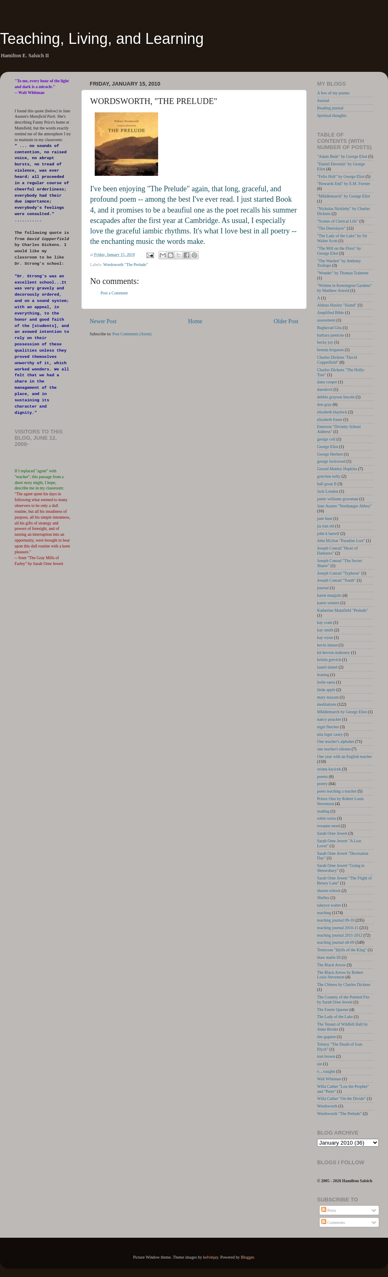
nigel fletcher (328, 727)
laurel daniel (327, 667)
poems (322, 776)
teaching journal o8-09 (335, 942)
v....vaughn (326, 1071)
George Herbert (330, 454)
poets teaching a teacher (337, 791)
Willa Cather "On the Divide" (341, 1098)
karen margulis (329, 595)
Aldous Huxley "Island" (337, 305)
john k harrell (328, 533)
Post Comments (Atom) (131, 334)
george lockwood (331, 461)
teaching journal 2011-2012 (340, 935)
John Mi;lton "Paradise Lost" (341, 540)
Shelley (323, 897)
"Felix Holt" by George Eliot (341, 176)
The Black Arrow (331, 965)
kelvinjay (210, 1257)
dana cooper (327, 382)
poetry (322, 783)
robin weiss (326, 818)
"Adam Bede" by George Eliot (342, 156)
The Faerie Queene (332, 1009)
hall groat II (327, 483)
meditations (326, 704)
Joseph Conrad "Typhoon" (338, 573)
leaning (323, 674)
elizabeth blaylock (332, 412)
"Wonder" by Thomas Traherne (342, 273)
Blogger (247, 1257)
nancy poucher (329, 719)
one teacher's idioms (333, 749)
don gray (324, 404)
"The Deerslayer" (331, 228)
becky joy (325, 342)
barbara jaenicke (330, 335)
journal (323, 587)
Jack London (327, 491)
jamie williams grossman (337, 499)
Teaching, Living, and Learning (102, 38)
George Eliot (327, 446)
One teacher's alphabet (335, 741)
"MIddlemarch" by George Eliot (343, 196)
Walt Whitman (329, 1079)
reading (323, 811)
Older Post (286, 321)
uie (319, 1064)
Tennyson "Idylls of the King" (342, 950)
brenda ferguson (330, 349)
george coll (326, 439)
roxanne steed (328, 825)
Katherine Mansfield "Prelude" (342, 610)
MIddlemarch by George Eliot (342, 711)
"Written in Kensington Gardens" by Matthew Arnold (344, 288)
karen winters (328, 602)
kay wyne (325, 637)
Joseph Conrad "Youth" (336, 580)
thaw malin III (329, 957)
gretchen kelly (328, 476)
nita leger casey (330, 734)
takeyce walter (329, 905)
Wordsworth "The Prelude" (125, 264)
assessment (326, 320)
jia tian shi (325, 526)
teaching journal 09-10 (335, 920)
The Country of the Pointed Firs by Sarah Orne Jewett (343, 999)
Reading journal (330, 108)
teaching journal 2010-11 (337, 927)
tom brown (326, 1056)
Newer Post (103, 321)
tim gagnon (326, 1036)
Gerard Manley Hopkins (337, 468)
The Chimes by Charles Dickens (343, 984)
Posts (328, 1210)
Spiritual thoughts (332, 115)
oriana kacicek (329, 769)
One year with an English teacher (344, 756)
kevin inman (327, 645)
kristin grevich (329, 659)
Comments (333, 1222)
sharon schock (328, 890)
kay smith (325, 630)
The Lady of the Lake (335, 1016)
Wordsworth (327, 1106)
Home (195, 321)
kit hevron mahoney (333, 652)
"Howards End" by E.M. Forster (343, 183)
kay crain (324, 622)
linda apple (326, 689)
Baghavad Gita (329, 327)
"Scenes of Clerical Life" (337, 221)
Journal (323, 100)
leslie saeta (326, 682)
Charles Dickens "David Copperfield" (337, 360)
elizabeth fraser (330, 419)
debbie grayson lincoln (336, 397)
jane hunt (324, 518)
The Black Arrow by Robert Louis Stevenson (340, 975)
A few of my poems (333, 93)
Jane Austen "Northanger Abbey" (344, 506)
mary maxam (328, 697)
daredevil (325, 389)
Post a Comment (114, 293)
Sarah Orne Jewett (332, 833)
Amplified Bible (330, 312)
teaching (324, 912)
